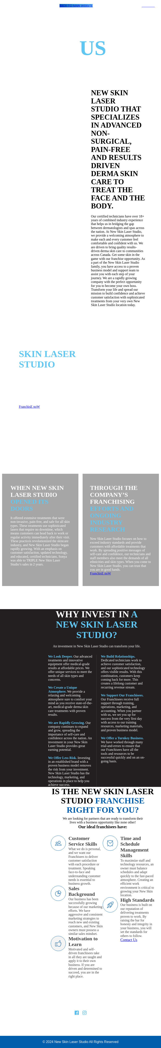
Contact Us (128, 940)
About (59, 1005)
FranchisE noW (29, 406)
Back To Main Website (76, 5)
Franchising (77, 1005)
